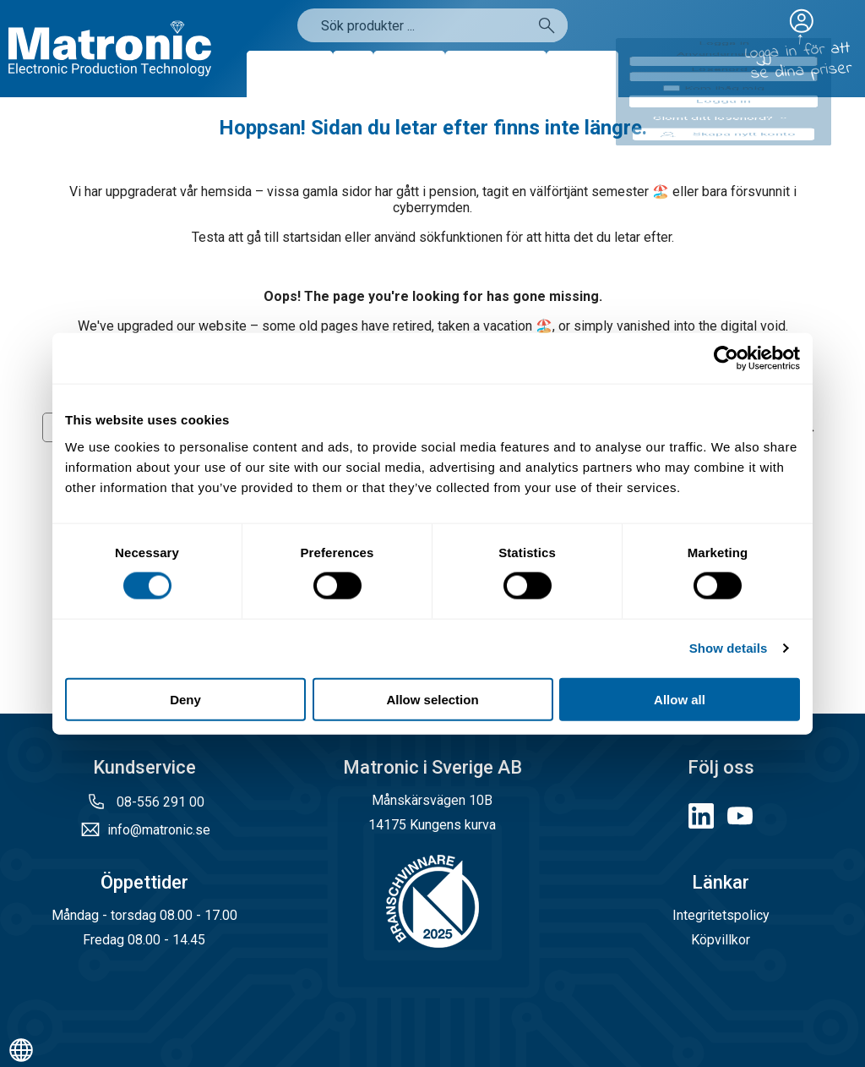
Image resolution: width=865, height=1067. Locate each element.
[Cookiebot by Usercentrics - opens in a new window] (726, 358)
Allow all (679, 699)
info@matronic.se (158, 830)
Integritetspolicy (721, 915)
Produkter (289, 74)
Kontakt (582, 74)
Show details (728, 648)
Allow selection (432, 699)
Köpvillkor (720, 940)
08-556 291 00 (158, 802)
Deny (185, 699)
